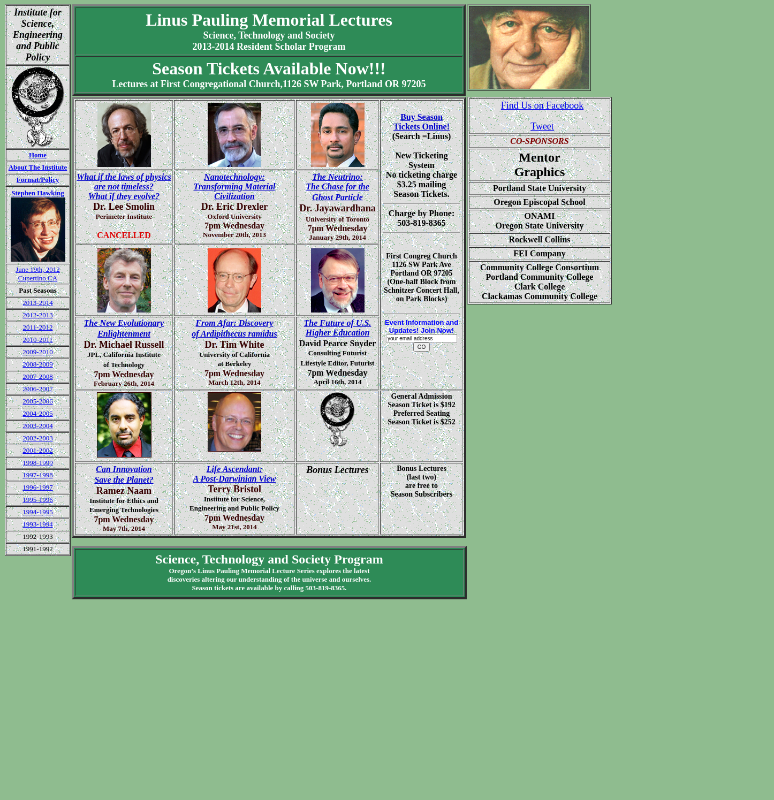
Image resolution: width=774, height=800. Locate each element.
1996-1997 (37, 487)
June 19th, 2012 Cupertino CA (38, 273)
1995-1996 (37, 500)
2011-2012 (38, 327)
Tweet (542, 126)
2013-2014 (37, 303)
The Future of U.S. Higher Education (337, 327)
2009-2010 (37, 352)
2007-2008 (37, 376)
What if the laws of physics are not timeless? (124, 186)
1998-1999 (37, 463)
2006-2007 (37, 389)
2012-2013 (37, 315)
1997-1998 (37, 475)
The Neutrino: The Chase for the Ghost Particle (337, 187)
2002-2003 (37, 438)
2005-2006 (37, 401)
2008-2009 (37, 364)
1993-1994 (37, 524)
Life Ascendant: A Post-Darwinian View (234, 473)
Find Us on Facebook (542, 105)
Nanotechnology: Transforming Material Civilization (235, 186)
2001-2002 (37, 450)
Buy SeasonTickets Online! (421, 121)
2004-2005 (37, 413)
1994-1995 (37, 512)
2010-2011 (38, 340)
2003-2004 (37, 426)
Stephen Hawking (37, 193)
